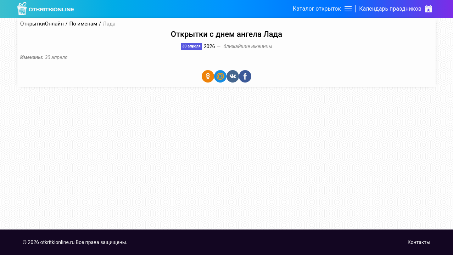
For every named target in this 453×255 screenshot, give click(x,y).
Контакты (419, 242)
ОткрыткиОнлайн (42, 24)
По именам (83, 24)
